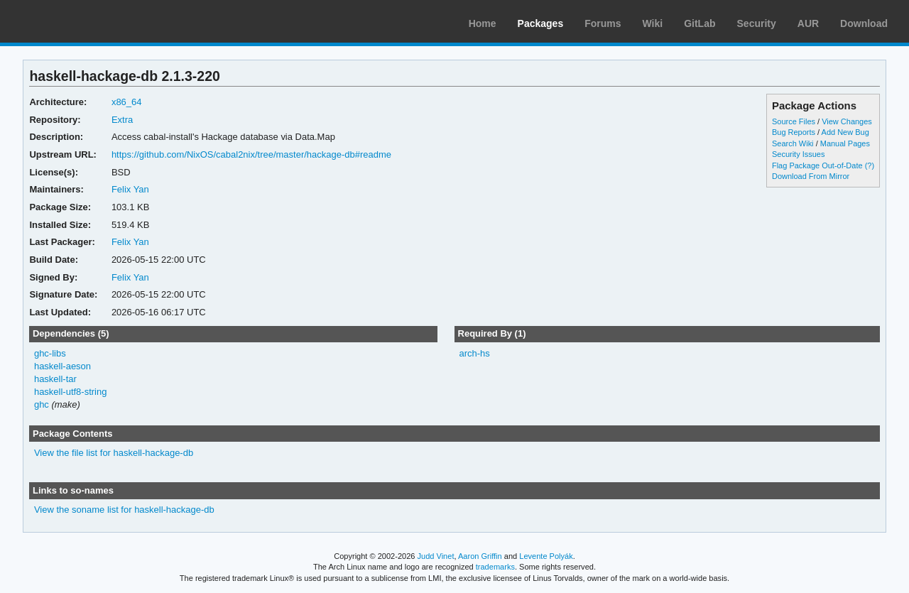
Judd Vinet (436, 556)
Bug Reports (793, 132)
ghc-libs (50, 353)
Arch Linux (78, 21)
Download (864, 23)
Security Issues (798, 154)
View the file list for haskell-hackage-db (113, 452)
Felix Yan (130, 189)
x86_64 (126, 102)
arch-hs (474, 353)
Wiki (653, 23)
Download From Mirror (810, 176)
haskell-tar (55, 379)
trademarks (495, 566)
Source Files (793, 121)
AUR (808, 23)
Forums (602, 23)
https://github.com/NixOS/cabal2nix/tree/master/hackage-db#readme (251, 154)
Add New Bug (845, 132)
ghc (41, 404)
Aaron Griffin (480, 556)
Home (482, 23)
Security (756, 23)
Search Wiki (793, 143)
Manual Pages (845, 143)
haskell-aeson (62, 366)
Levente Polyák (545, 556)
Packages (541, 23)
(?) (869, 165)
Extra (122, 119)
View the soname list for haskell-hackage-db (124, 509)
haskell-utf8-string (70, 391)
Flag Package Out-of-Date (817, 165)
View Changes (847, 121)
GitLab (699, 23)
